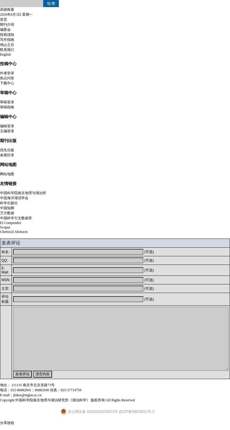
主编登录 (7, 131)
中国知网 (7, 208)
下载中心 (7, 83)
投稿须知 (7, 35)
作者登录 (7, 73)
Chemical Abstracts (14, 232)
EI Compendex (10, 223)
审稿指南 (7, 107)
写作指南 (7, 40)
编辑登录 (7, 126)
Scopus (5, 227)
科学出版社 (9, 203)
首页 (3, 19)
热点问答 (7, 78)
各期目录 (7, 155)
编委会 (5, 30)
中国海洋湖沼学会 (14, 198)
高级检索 (7, 9)
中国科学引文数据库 (16, 218)
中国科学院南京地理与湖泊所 (23, 193)
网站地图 (7, 174)
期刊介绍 (7, 24)
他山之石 (7, 45)
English (5, 54)
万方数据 (7, 213)
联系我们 (7, 50)
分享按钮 (7, 423)
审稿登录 (7, 102)
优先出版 (7, 150)
